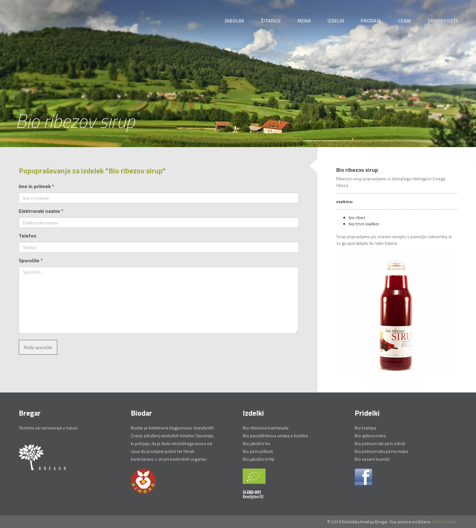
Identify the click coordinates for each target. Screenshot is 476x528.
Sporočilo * (31, 260)
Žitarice (271, 20)
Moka (304, 20)
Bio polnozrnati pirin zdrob (380, 443)
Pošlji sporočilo (38, 347)
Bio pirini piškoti (258, 451)
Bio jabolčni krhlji (258, 459)
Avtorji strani (444, 521)
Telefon (27, 235)
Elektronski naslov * (41, 211)
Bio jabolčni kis (257, 443)
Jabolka (234, 20)
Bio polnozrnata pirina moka (381, 451)
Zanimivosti (442, 20)
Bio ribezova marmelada (265, 427)
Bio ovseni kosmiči (372, 459)
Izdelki (335, 20)
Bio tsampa (365, 427)
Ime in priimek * (36, 186)
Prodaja (371, 20)
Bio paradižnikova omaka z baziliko (275, 435)
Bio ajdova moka (370, 435)
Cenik (404, 20)
